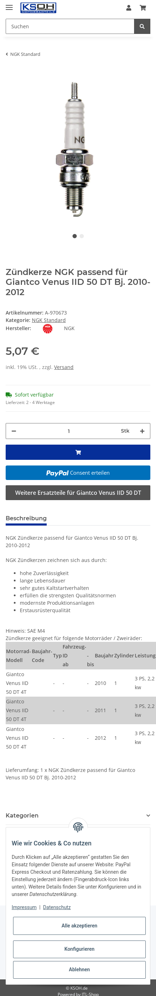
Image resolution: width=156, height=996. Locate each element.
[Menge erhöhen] (142, 431)
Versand (64, 367)
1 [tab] (75, 236)
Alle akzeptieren (79, 925)
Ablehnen (79, 969)
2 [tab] (82, 236)
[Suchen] (70, 26)
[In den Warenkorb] (11, 73)
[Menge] (68, 431)
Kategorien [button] (22, 815)
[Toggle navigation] (9, 4)
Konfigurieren (79, 949)
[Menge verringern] (14, 431)
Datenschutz (57, 907)
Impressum (24, 907)
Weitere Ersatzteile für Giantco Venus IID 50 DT (78, 493)
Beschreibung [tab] (26, 518)
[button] (128, 8)
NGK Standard (49, 320)
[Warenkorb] (142, 8)
